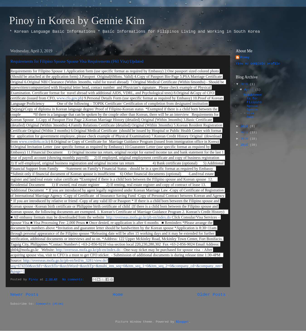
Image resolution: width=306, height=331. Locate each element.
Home (118, 294)
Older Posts (211, 294)
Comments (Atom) (49, 304)
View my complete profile (258, 63)
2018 (245, 126)
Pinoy (245, 57)
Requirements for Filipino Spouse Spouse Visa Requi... (252, 106)
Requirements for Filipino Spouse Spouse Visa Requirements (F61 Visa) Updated (76, 61)
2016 (245, 138)
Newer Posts (24, 294)
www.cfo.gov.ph (69, 98)
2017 (245, 132)
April (249, 89)
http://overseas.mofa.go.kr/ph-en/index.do (138, 217)
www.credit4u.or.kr (34, 141)
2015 (245, 145)
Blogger (182, 321)
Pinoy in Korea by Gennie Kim (77, 20)
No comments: (74, 279)
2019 (245, 84)
